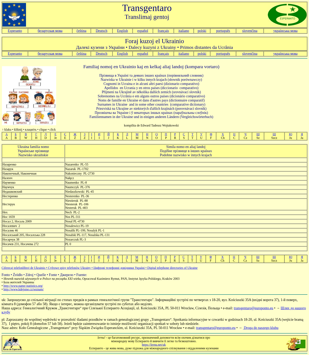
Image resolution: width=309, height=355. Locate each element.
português (223, 31)
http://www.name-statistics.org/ (23, 285)
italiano (183, 31)
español (142, 31)
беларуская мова (50, 31)
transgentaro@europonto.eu (253, 308)
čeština (81, 31)
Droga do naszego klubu (260, 328)
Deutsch (101, 31)
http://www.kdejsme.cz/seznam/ (24, 289)
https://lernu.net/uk (154, 344)
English (122, 31)
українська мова (285, 31)
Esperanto (15, 31)
